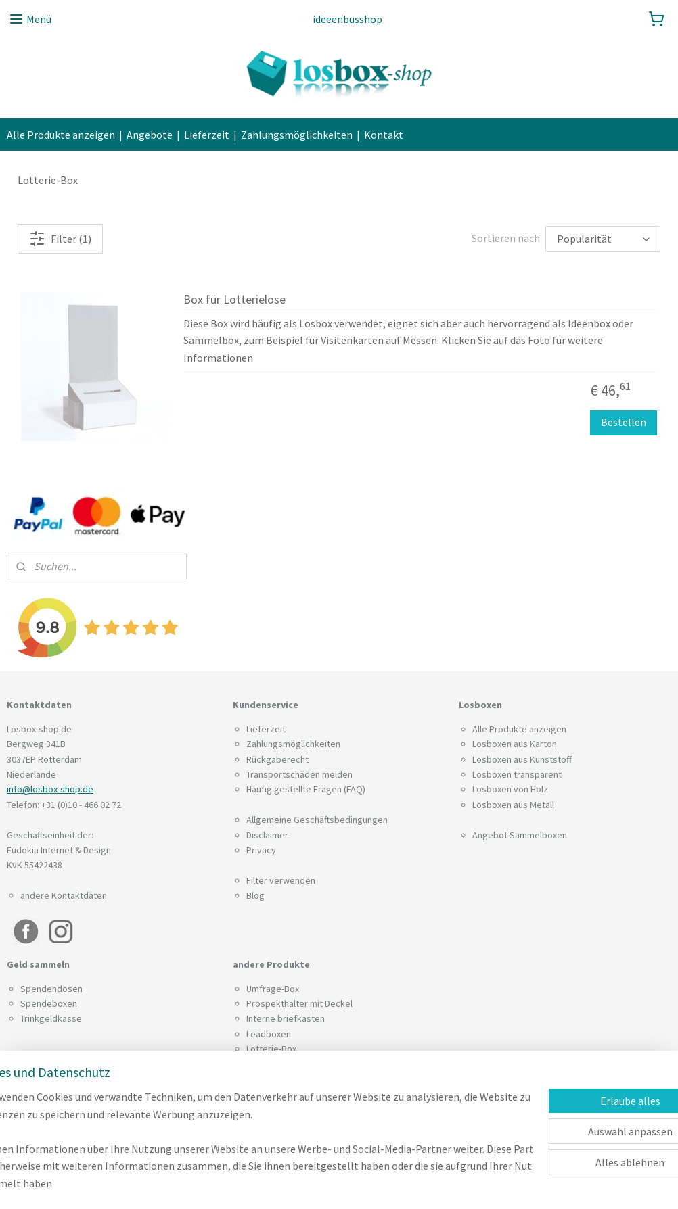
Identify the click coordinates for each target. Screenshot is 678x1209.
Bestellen (623, 422)
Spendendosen (51, 988)
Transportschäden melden (299, 774)
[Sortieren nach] (603, 239)
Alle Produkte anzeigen (61, 134)
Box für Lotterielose (234, 299)
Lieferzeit (206, 134)
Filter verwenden (280, 880)
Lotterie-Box (271, 1049)
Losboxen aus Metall (513, 805)
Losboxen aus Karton (514, 744)
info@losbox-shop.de (50, 789)
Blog (255, 895)
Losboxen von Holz (510, 789)
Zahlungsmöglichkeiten (297, 134)
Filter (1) (60, 239)
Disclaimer (267, 835)
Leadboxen (268, 1034)
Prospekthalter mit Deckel (299, 1003)
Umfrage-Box (272, 988)
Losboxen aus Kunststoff (522, 759)
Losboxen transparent (517, 774)
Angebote (150, 134)
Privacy (261, 850)
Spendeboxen (48, 1003)
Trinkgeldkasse (51, 1018)
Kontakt (383, 134)
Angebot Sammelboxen (519, 835)
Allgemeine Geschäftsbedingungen (317, 819)
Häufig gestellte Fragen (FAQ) (305, 789)
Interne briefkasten (285, 1018)
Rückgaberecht (277, 759)
